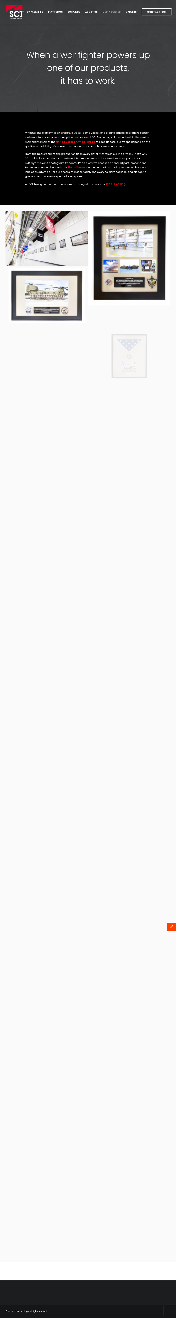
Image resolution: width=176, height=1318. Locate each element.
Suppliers (72, 12)
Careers (129, 12)
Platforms (54, 12)
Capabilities (33, 12)
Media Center (110, 12)
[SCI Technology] (14, 12)
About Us (90, 12)
